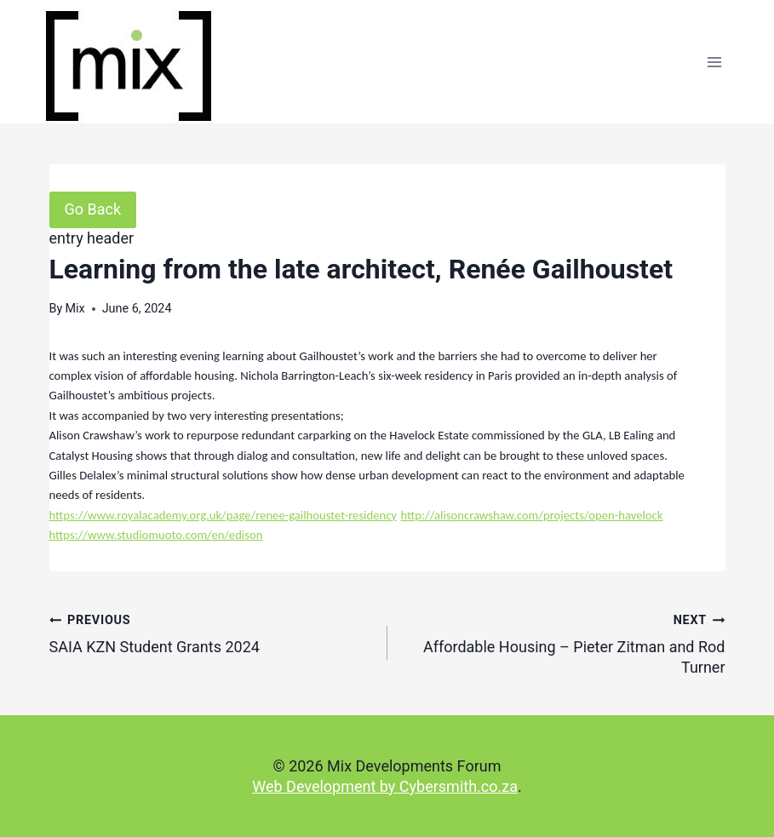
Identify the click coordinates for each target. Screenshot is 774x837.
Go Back (93, 209)
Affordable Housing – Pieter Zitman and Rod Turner (564, 643)
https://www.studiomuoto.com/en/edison (156, 534)
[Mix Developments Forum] (128, 66)
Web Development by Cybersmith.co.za (385, 786)
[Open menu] (715, 62)
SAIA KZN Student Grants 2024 (210, 633)
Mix (74, 308)
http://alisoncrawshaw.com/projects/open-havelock (531, 515)
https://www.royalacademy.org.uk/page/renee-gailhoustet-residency (223, 515)
